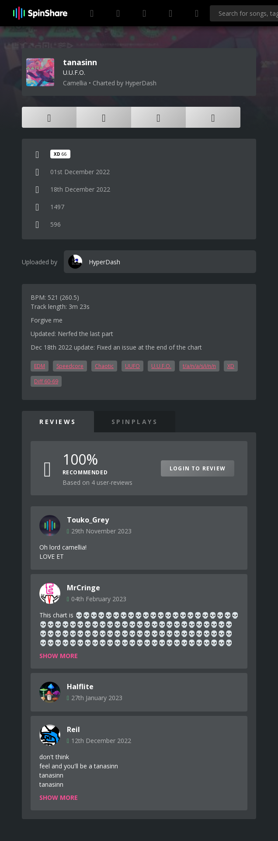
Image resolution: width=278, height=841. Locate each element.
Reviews (57, 421)
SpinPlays (134, 421)
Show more (58, 656)
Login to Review (198, 468)
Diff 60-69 (46, 381)
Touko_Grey (88, 520)
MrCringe (83, 587)
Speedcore (69, 366)
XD (230, 366)
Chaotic (104, 366)
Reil (73, 729)
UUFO (132, 366)
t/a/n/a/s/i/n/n (199, 366)
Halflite (80, 686)
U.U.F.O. (161, 366)
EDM (39, 366)
